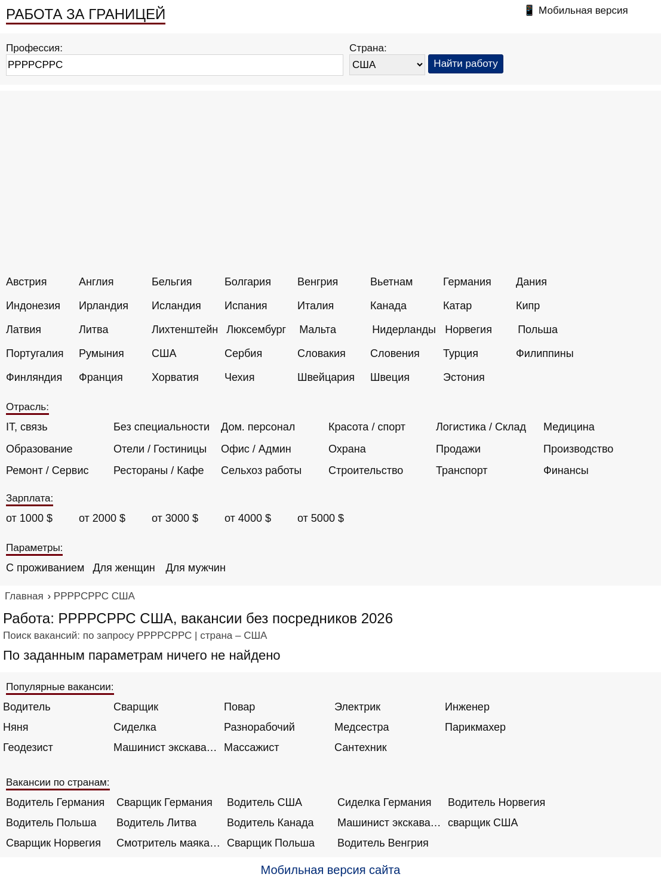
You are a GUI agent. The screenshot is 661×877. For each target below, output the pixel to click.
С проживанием (45, 568)
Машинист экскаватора (165, 747)
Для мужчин (195, 568)
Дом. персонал (258, 427)
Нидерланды (404, 330)
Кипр (528, 306)
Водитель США (264, 802)
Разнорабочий (259, 727)
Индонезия (33, 306)
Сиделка (134, 727)
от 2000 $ (102, 518)
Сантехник (360, 747)
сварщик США (483, 823)
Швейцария (326, 377)
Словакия (321, 353)
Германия (467, 282)
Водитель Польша (51, 823)
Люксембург (256, 330)
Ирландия (103, 306)
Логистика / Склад (481, 427)
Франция (101, 377)
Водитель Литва (156, 823)
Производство (578, 449)
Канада (388, 306)
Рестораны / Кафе (158, 470)
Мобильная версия (583, 10)
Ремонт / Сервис (47, 470)
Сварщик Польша (271, 843)
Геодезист (28, 747)
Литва (93, 330)
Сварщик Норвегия (53, 843)
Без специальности (161, 427)
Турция (460, 353)
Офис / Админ (256, 449)
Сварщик (135, 707)
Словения (395, 353)
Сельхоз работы (261, 470)
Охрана (347, 449)
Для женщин (124, 568)
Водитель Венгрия (383, 843)
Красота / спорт (366, 427)
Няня (15, 727)
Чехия (239, 377)
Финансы (566, 470)
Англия (96, 282)
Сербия (243, 353)
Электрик (357, 707)
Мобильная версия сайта (331, 869)
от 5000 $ (320, 518)
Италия (315, 306)
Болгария (248, 282)
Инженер (467, 707)
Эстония (464, 377)
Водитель (27, 707)
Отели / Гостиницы (160, 449)
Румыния (101, 353)
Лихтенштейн (185, 330)
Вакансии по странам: (58, 782)
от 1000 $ (29, 518)
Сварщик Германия (164, 802)
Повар (239, 707)
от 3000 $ (175, 518)
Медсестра (361, 727)
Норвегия (468, 330)
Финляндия (34, 377)
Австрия (26, 282)
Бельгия (172, 282)
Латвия (23, 330)
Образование (39, 449)
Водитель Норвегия (496, 802)
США (164, 353)
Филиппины (545, 353)
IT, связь (27, 427)
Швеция (390, 377)
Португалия (35, 353)
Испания (246, 306)
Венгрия (317, 282)
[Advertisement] (332, 186)
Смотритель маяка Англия (168, 843)
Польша (538, 330)
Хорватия (175, 377)
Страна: (368, 48)
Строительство (365, 470)
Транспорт (462, 470)
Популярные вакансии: (60, 687)
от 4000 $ (248, 518)
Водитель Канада (270, 823)
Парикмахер (475, 727)
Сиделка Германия (384, 802)
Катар (457, 306)
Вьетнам (391, 282)
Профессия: (34, 48)
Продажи (458, 449)
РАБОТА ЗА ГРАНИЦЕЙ (85, 14)
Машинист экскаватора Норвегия (389, 823)
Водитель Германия (55, 802)
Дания (531, 282)
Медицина (569, 427)
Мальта (317, 330)
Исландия (176, 306)
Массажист (251, 747)
